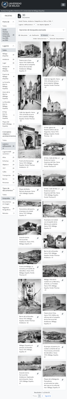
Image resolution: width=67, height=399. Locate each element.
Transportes (8, 175)
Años (8, 157)
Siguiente (48, 396)
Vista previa (23, 35)
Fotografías (8, 198)
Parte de (6, 22)
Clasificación (34, 35)
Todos (5, 26)
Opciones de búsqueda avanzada (32, 30)
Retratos (8, 213)
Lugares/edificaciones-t (8, 153)
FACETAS (8, 15)
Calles (8, 172)
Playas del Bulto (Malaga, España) (8, 124)
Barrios (8, 179)
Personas (8, 183)
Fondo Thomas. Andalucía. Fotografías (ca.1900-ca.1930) (8, 35)
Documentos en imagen (8, 203)
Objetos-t (8, 165)
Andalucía (8, 59)
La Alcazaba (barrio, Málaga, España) (8, 105)
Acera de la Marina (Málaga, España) (8, 95)
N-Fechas (8, 161)
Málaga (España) (8, 55)
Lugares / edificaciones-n (8, 146)
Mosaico (44, 35)
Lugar (8, 63)
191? (8, 168)
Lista (51, 35)
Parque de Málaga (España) (8, 69)
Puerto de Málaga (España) (8, 76)
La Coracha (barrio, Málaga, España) (8, 85)
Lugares (6, 46)
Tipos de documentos (8, 189)
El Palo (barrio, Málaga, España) (8, 115)
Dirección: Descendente (57, 38)
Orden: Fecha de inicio (40, 38)
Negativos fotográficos (8, 209)
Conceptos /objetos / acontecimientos (9, 134)
